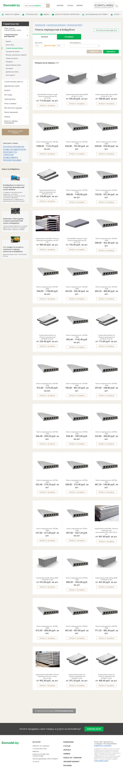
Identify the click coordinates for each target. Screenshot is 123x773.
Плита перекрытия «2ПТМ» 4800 (47, 530)
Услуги (116, 14)
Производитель (75, 43)
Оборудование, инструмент (96, 14)
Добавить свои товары (15, 132)
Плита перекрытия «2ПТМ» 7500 (77, 433)
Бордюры (9, 62)
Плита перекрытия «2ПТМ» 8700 (47, 384)
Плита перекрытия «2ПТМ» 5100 (47, 433)
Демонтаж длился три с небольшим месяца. (15, 248)
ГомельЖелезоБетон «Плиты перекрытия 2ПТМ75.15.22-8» (106, 337)
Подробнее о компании (102, 745)
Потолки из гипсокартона (13, 146)
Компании (68, 742)
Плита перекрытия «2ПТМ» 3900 (77, 288)
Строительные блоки (14, 48)
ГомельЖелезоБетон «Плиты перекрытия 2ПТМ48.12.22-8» (47, 337)
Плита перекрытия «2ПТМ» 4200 (106, 481)
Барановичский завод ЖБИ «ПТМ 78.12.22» (106, 95)
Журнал (80, 6)
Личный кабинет (71, 761)
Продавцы (69, 37)
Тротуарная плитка (12, 52)
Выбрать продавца (47, 105)
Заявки (66, 754)
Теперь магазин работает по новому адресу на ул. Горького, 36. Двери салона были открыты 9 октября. (15, 220)
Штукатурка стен (10, 152)
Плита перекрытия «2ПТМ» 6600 (106, 191)
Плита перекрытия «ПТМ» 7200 (76, 530)
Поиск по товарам (72, 758)
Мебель (45, 14)
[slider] (45, 46)
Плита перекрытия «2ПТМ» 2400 (77, 481)
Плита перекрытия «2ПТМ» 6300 (77, 384)
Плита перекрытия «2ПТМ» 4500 (47, 481)
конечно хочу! (94, 729)
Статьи (70, 6)
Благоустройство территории (66, 14)
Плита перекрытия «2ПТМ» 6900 (106, 627)
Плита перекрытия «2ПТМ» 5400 (77, 627)
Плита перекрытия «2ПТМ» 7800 (77, 336)
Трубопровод (9, 99)
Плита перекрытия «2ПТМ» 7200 (77, 579)
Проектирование (11, 112)
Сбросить (94, 51)
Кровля (7, 90)
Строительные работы (13, 81)
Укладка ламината (10, 157)
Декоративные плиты (13, 65)
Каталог (60, 6)
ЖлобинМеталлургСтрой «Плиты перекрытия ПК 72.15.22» (47, 96)
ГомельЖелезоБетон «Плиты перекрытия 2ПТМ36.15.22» (76, 676)
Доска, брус (10, 45)
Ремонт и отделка (11, 14)
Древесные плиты (12, 72)
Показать (111, 51)
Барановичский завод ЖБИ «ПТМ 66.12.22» (106, 579)
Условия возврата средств (101, 760)
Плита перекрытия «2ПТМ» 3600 (106, 288)
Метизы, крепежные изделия (16, 55)
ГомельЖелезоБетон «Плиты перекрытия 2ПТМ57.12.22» (106, 676)
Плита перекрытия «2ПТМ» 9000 (47, 143)
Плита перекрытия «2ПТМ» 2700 (106, 384)
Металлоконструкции (13, 108)
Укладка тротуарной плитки (14, 149)
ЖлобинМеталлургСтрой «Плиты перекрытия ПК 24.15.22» (77, 240)
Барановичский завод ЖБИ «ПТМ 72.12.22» (77, 95)
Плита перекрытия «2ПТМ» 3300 (106, 239)
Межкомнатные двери (12, 160)
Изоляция (9, 68)
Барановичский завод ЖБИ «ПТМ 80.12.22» (47, 579)
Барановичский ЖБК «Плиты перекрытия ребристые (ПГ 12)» (47, 240)
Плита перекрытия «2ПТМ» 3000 (106, 433)
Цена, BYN (38, 43)
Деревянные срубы (12, 86)
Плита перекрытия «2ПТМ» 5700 (77, 143)
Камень (7, 116)
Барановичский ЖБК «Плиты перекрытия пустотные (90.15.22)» (47, 676)
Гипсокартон (10, 75)
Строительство (31, 14)
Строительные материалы (11, 35)
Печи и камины (10, 103)
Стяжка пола (8, 154)
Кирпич (8, 41)
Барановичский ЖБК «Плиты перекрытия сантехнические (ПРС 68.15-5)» (106, 531)
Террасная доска (12, 58)
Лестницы (8, 95)
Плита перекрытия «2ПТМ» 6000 (47, 627)
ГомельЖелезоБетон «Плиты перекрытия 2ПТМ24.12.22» (47, 192)
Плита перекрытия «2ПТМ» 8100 (77, 191)
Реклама (67, 765)
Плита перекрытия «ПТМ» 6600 (106, 143)
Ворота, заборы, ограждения (11, 122)
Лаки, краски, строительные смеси (12, 29)
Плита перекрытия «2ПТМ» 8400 (47, 288)
